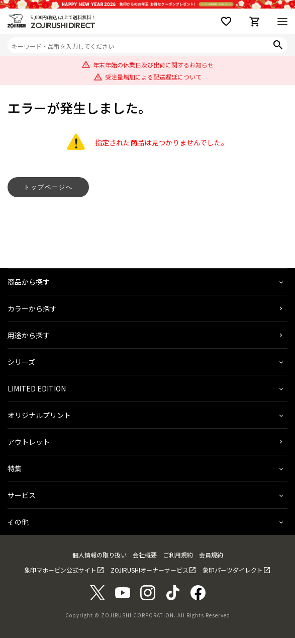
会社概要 (145, 554)
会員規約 (211, 554)
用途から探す (29, 335)
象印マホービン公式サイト (60, 570)
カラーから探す (32, 308)
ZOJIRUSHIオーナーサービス (149, 570)
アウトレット (29, 442)
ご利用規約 (178, 554)
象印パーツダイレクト (233, 570)
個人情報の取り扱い (99, 554)
